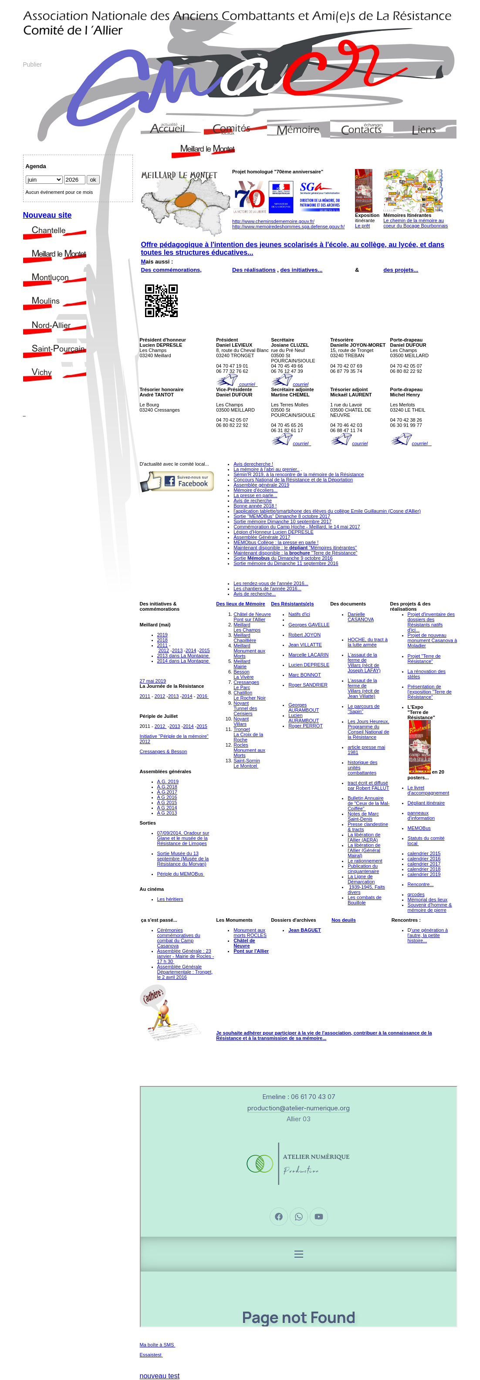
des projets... (400, 270)
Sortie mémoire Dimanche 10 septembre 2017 (282, 521)
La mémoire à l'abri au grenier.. (266, 469)
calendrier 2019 (424, 874)
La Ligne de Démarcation (361, 879)
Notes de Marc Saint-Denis (363, 816)
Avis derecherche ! (253, 464)
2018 (162, 640)
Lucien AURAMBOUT (303, 718)
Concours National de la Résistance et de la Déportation (293, 479)
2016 (201, 696)
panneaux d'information (421, 815)
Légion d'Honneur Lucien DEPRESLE (273, 531)
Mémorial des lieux (428, 899)
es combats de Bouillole (365, 900)
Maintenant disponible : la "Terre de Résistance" (295, 552)
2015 (204, 650)
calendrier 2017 (424, 863)
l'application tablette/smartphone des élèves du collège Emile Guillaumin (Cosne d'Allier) (327, 511)
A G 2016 (167, 797)
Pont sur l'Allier (251, 951)
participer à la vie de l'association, (314, 1032)
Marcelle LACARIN (308, 654)
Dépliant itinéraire (426, 802)
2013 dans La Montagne (183, 655)
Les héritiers (170, 899)
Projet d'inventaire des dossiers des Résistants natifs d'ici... (431, 622)
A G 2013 (167, 812)
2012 (164, 650)
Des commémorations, (171, 270)
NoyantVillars (241, 721)
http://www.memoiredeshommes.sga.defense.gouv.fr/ (288, 226)
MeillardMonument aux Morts (249, 651)
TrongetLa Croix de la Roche (248, 734)
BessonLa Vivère (243, 674)
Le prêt (362, 225)
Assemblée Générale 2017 (261, 537)
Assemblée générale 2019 (261, 484)
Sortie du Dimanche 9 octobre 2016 (282, 558)
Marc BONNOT (304, 674)
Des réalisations (254, 270)
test (158, 1354)
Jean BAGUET (304, 930)
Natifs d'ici (299, 614)
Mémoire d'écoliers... (255, 490)
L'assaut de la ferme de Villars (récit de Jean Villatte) (363, 688)
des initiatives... (302, 270)
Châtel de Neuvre (244, 943)
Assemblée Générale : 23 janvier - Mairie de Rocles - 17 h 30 (185, 956)
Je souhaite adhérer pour (245, 1032)
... (324, 1038)
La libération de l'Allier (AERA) (364, 837)
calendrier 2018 (424, 869)
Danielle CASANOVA (361, 617)
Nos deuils (343, 920)
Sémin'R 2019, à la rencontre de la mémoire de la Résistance (298, 474)
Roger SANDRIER (308, 684)
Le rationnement (365, 860)
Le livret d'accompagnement (429, 790)
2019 (162, 634)
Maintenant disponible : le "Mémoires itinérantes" (295, 547)
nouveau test (160, 1376)
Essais (147, 1354)
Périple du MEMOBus (180, 873)
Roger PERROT (305, 725)
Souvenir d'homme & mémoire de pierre (430, 907)
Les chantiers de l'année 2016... (267, 588)
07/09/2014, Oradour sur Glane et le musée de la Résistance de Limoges (183, 838)
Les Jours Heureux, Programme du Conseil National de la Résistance (368, 729)
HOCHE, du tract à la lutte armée (368, 642)
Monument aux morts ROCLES (250, 932)
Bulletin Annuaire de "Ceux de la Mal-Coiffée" (368, 803)
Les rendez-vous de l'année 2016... (270, 583)
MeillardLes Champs (246, 627)
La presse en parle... (255, 495)
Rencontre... (421, 884)
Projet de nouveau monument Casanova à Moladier (432, 640)
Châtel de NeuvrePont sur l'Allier (252, 617)
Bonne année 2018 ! (255, 505)
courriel (246, 384)
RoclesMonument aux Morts (249, 750)
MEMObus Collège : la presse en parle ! (275, 542)
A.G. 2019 (168, 781)
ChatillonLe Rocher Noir (249, 695)
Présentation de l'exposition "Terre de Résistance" (430, 692)
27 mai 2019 (153, 680)
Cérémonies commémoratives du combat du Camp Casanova (178, 937)
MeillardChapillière (244, 637)
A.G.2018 (167, 786)
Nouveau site (47, 215)
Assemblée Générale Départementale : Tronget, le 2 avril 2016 (185, 972)
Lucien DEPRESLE (308, 664)
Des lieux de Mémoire (240, 603)
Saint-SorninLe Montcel (246, 763)
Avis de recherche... (254, 593)
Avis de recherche (252, 500)
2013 (177, 650)
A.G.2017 (167, 792)
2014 (191, 650)
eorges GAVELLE (311, 624)
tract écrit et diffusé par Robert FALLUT (368, 785)
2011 (162, 645)
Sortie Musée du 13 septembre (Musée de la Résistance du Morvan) (183, 858)
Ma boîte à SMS (158, 1344)
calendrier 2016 (424, 858)
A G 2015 (167, 802)
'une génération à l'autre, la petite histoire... (428, 935)
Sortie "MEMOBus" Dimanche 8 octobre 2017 (281, 516)
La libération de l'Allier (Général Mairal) (364, 850)
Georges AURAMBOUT (303, 707)
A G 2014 (167, 807)
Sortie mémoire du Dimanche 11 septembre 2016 (285, 563)
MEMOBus (419, 828)
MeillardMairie (241, 664)
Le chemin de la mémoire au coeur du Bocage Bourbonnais (415, 223)
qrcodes (416, 894)
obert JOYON (306, 634)
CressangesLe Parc (246, 685)
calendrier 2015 (424, 853)
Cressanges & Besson (163, 751)
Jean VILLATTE (305, 644)
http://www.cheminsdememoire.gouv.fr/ (273, 221)
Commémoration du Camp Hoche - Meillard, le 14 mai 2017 (296, 526)
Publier (32, 64)
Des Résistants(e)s (292, 603)
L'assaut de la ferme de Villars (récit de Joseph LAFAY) (364, 662)
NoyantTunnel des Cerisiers (245, 708)
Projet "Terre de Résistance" (424, 658)
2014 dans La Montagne (183, 660)
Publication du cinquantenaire (363, 868)
